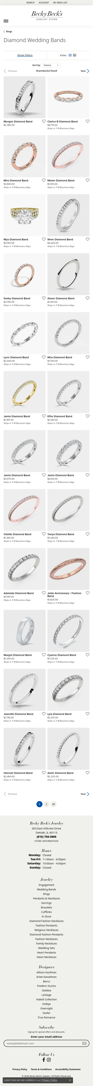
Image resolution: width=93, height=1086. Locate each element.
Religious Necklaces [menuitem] (47, 930)
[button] (30, 2)
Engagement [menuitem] (46, 885)
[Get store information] (46, 841)
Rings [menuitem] (46, 894)
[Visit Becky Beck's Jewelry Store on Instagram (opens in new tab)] (49, 1060)
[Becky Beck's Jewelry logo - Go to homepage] (46, 15)
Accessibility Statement (68, 1069)
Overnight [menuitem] (46, 1008)
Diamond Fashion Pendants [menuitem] (46, 934)
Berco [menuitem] (46, 981)
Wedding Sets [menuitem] (46, 948)
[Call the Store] (46, 836)
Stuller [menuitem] (46, 1013)
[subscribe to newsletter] (84, 1043)
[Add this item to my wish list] (43, 121)
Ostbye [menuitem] (46, 1004)
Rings (9, 31)
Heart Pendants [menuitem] (46, 952)
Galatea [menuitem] (46, 990)
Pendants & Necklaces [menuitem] (46, 898)
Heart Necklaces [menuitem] (46, 957)
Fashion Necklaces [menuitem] (46, 939)
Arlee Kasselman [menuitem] (46, 977)
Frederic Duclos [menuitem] (46, 986)
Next (83, 70)
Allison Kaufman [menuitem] (46, 972)
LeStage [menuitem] (46, 995)
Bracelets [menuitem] (46, 907)
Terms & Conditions (41, 1069)
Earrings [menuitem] (46, 903)
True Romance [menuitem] (46, 1017)
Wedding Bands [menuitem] (46, 889)
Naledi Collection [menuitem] (46, 999)
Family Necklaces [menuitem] (46, 943)
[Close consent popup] (70, 1080)
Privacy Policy (19, 1069)
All (53, 804)
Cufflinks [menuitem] (46, 912)
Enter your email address (46, 1036)
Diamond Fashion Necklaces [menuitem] (46, 921)
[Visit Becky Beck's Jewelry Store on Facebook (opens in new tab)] (43, 1060)
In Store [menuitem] (46, 916)
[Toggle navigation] (6, 19)
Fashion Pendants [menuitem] (46, 925)
